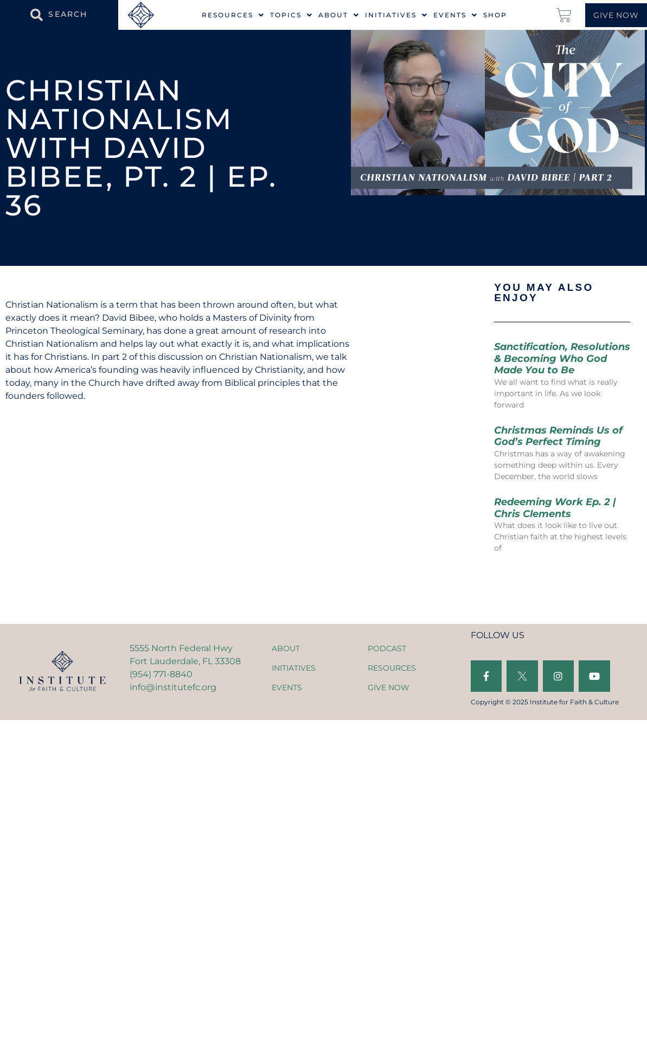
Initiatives (396, 15)
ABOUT (286, 648)
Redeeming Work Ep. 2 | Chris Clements (555, 508)
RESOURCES (392, 668)
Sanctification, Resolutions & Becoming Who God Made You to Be (562, 358)
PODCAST (387, 648)
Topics (291, 15)
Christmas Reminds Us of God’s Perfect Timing (558, 436)
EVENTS (287, 687)
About (339, 15)
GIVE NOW (388, 687)
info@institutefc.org (173, 687)
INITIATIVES (294, 668)
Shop (495, 15)
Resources (233, 15)
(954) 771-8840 (161, 674)
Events (455, 15)
